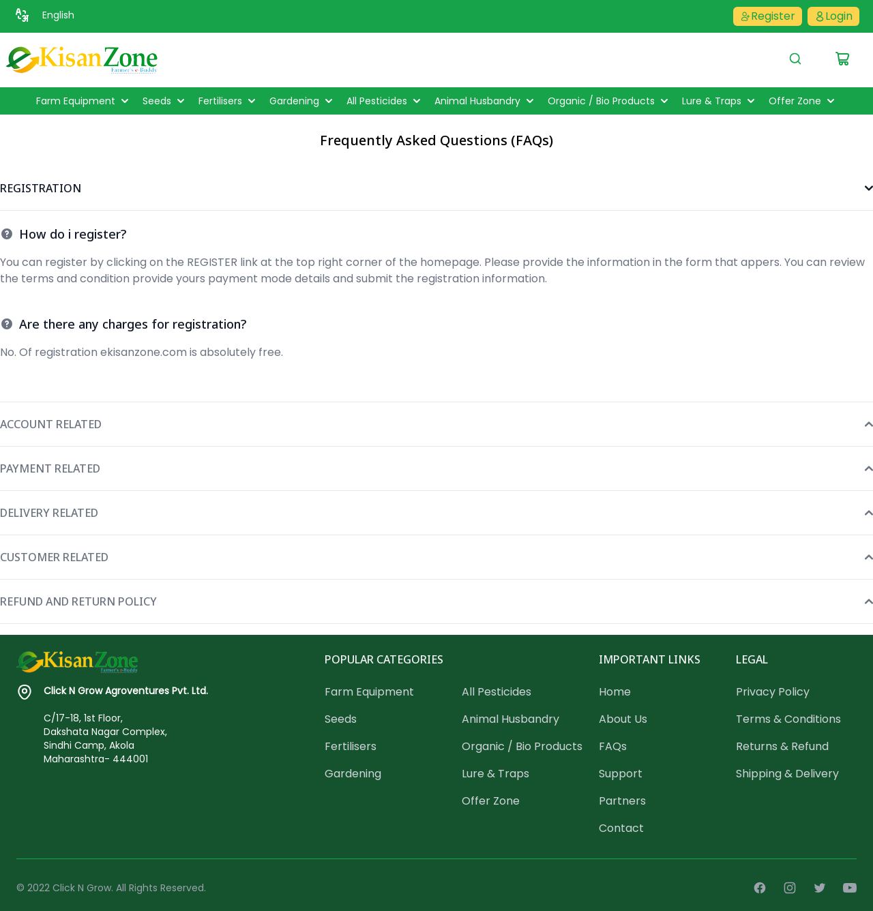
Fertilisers (228, 101)
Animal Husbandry (485, 101)
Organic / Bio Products (609, 101)
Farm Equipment (84, 101)
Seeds (165, 101)
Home (615, 692)
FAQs (613, 746)
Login (833, 16)
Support (620, 773)
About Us (623, 719)
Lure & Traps (720, 101)
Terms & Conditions (788, 719)
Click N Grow (82, 888)
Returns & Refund (782, 746)
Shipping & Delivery (787, 773)
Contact (621, 828)
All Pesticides (385, 101)
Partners (622, 801)
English (58, 15)
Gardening (302, 101)
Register (767, 16)
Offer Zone (803, 101)
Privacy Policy (773, 692)
